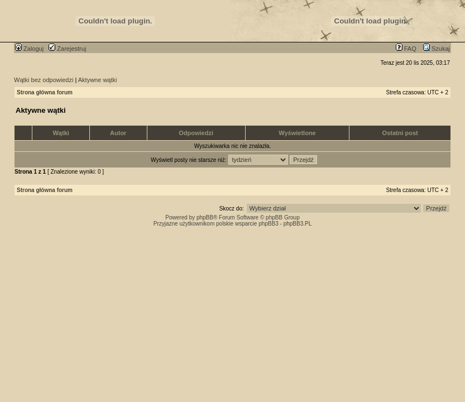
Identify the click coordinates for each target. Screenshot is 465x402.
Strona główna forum (45, 92)
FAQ (406, 48)
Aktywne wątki (97, 79)
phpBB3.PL (298, 224)
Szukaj (436, 48)
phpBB (204, 217)
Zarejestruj (67, 48)
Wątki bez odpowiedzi (43, 79)
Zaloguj (29, 48)
